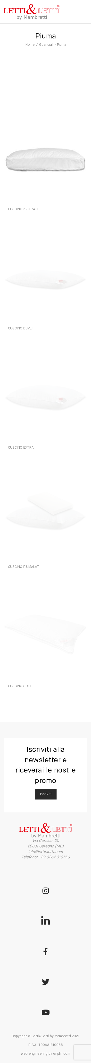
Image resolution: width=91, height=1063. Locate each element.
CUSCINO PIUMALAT (23, 567)
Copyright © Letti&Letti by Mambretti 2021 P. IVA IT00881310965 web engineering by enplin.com (45, 1045)
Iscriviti (45, 794)
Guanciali (46, 44)
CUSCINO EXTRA (21, 447)
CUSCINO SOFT (20, 686)
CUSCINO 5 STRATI (23, 209)
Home (30, 44)
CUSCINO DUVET (21, 328)
